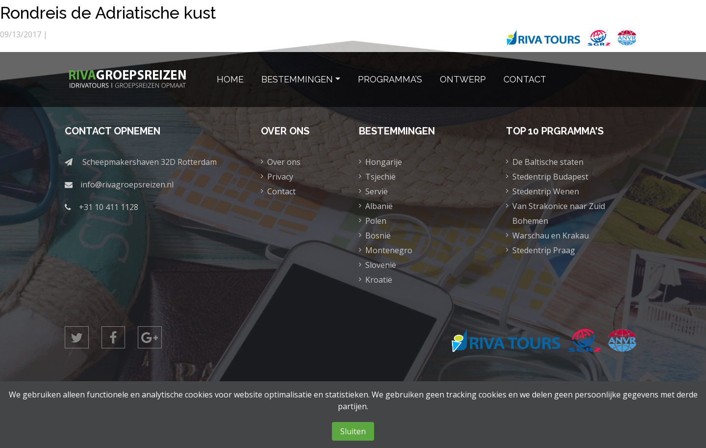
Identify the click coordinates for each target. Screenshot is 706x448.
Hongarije (383, 162)
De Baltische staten (547, 162)
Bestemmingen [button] (297, 79)
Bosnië (378, 235)
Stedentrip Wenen (545, 191)
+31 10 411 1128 (108, 207)
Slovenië (380, 265)
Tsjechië (380, 176)
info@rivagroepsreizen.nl (127, 184)
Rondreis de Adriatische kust (129, 11)
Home (230, 79)
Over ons (284, 162)
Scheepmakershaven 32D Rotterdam (149, 162)
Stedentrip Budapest (550, 176)
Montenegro (388, 250)
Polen (375, 220)
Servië (376, 191)
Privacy (280, 176)
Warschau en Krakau (550, 235)
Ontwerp (463, 79)
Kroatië (378, 279)
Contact (525, 79)
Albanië (379, 206)
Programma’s (390, 79)
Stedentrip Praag (543, 250)
